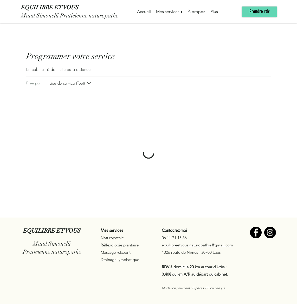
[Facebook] (256, 232)
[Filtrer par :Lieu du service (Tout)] (71, 83)
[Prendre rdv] (259, 12)
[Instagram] (270, 232)
